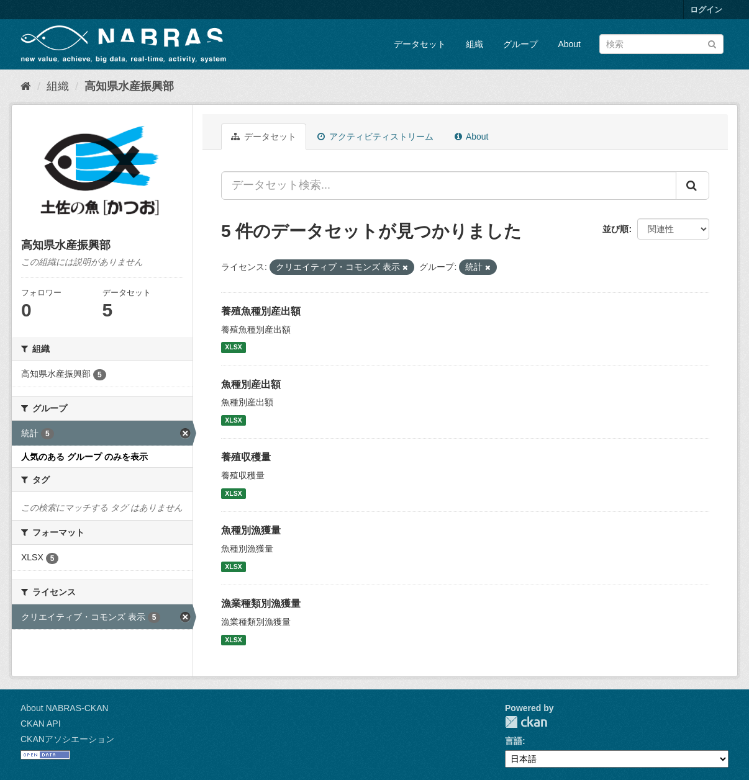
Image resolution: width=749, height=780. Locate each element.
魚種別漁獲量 (251, 530)
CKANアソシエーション (67, 739)
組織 (474, 44)
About (569, 44)
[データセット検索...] (448, 185)
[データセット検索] (661, 44)
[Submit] (712, 43)
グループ (520, 44)
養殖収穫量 (246, 457)
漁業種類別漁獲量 (261, 603)
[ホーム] (25, 86)
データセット (420, 44)
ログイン (706, 9)
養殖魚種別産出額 (261, 311)
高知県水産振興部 (129, 86)
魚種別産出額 (251, 384)
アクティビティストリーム (375, 136)
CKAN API (40, 723)
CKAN (526, 721)
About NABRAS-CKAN (64, 708)
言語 (513, 741)
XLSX (233, 347)
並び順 (615, 229)
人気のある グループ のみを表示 (84, 457)
